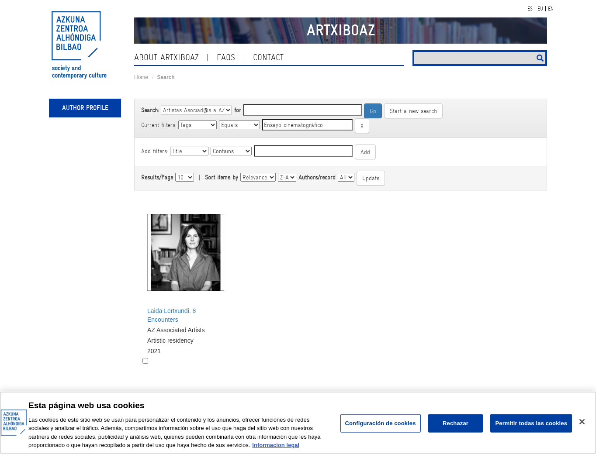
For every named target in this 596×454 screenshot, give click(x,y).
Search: (150, 110)
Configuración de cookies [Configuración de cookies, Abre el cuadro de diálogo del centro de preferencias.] (380, 423)
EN (551, 9)
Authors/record (317, 177)
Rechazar (455, 423)
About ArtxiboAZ (166, 57)
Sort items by (221, 177)
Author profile (85, 108)
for (237, 110)
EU (540, 9)
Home (141, 77)
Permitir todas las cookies (531, 423)
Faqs (226, 57)
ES (530, 9)
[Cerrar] (582, 421)
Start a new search (413, 110)
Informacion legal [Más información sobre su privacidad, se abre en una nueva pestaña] (275, 445)
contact (268, 57)
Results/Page (157, 177)
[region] (298, 423)
